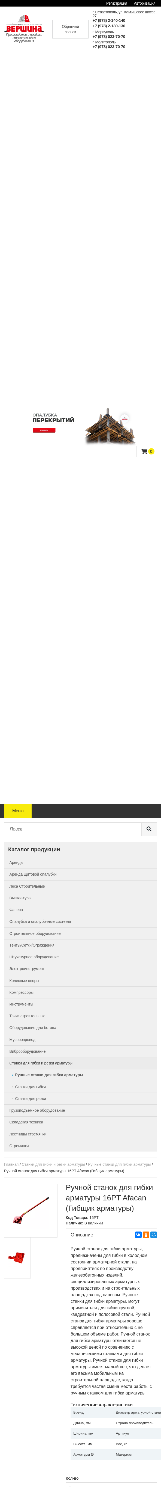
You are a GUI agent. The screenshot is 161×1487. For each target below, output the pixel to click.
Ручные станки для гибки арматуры (119, 1164)
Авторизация (144, 3)
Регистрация (116, 3)
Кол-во (72, 1478)
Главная (11, 1164)
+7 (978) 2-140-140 (109, 20)
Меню (17, 810)
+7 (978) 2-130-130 (109, 25)
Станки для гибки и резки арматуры (53, 1164)
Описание (82, 1235)
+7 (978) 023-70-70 (109, 36)
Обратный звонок (70, 29)
